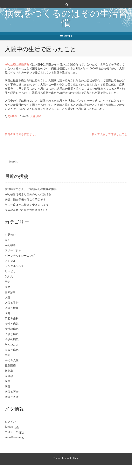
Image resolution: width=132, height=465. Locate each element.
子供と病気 (11, 334)
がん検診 (10, 245)
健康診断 (10, 292)
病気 (38, 116)
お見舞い (10, 234)
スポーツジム (13, 250)
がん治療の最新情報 (17, 64)
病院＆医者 (11, 391)
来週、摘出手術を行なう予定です (25, 199)
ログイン (10, 421)
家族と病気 (11, 350)
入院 (32, 116)
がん (7, 240)
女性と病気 (11, 323)
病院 (7, 386)
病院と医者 (11, 397)
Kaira (76, 457)
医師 (7, 313)
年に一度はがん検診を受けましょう (26, 205)
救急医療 (10, 365)
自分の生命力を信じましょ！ (22, 134)
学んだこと (11, 344)
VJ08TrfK (12, 116)
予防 (7, 281)
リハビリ (10, 271)
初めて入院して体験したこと (109, 134)
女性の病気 (11, 329)
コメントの (14, 432)
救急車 (9, 371)
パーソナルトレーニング (20, 255)
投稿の (12, 427)
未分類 (9, 376)
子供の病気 (11, 339)
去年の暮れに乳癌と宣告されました (26, 210)
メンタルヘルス (14, 266)
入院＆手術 (11, 302)
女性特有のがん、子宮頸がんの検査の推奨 (31, 189)
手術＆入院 (11, 360)
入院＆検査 (11, 308)
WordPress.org (14, 437)
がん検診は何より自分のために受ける (28, 194)
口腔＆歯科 (11, 318)
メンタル (10, 261)
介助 (7, 287)
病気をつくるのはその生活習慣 (66, 19)
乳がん (9, 276)
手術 (7, 355)
